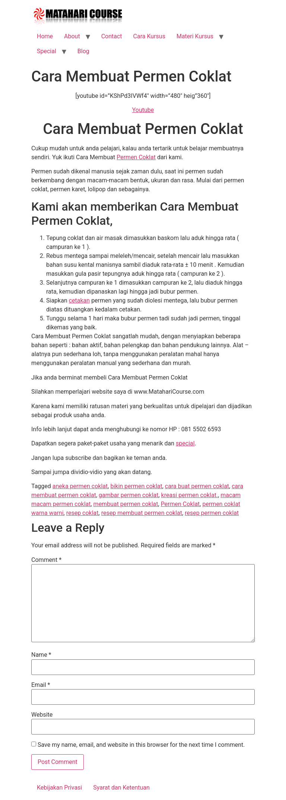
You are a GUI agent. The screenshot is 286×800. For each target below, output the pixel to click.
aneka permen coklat (80, 486)
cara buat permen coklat (197, 486)
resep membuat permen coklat (141, 512)
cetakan (79, 300)
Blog (83, 51)
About (72, 36)
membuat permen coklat (125, 504)
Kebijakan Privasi (59, 787)
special (185, 443)
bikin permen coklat (136, 486)
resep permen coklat (212, 512)
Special (46, 51)
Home (45, 36)
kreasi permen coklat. (189, 495)
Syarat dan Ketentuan (121, 787)
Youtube (143, 109)
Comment (46, 560)
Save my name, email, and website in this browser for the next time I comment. (141, 745)
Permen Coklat (136, 157)
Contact (111, 36)
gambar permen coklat (128, 495)
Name (41, 655)
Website (42, 715)
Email (40, 685)
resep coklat (82, 512)
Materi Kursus (195, 36)
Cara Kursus (149, 36)
